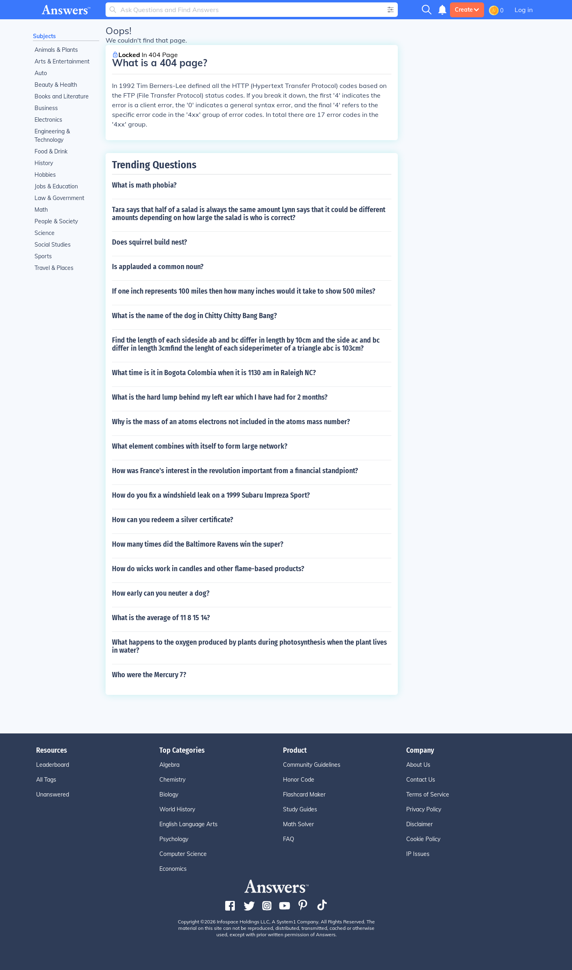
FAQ (288, 839)
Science (45, 233)
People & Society (56, 221)
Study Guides (300, 809)
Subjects (44, 36)
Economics (173, 868)
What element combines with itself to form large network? (199, 446)
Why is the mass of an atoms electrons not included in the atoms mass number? (231, 421)
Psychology (173, 839)
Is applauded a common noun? (158, 266)
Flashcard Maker (304, 794)
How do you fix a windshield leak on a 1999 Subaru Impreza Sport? (211, 495)
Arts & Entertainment (62, 61)
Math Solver (298, 824)
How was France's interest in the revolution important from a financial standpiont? (235, 470)
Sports (43, 256)
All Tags (46, 779)
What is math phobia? (144, 185)
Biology (168, 794)
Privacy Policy (423, 809)
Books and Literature (62, 96)
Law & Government (59, 198)
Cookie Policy (423, 839)
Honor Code (298, 779)
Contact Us (420, 779)
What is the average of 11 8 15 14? (161, 617)
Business (46, 108)
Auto (41, 73)
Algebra (169, 764)
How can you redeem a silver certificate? (172, 519)
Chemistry (172, 779)
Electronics (48, 119)
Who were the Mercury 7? (149, 674)
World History (177, 809)
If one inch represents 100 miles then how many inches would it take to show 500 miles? (243, 291)
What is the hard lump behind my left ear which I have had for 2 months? (220, 397)
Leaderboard (52, 764)
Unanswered (52, 794)
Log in (524, 10)
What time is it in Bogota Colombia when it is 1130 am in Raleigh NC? (214, 372)
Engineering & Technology (52, 135)
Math (41, 209)
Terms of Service (427, 794)
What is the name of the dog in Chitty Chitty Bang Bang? (194, 315)
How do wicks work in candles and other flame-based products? (208, 568)
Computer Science (183, 854)
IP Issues (418, 854)
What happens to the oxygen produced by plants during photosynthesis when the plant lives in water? (249, 646)
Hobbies (45, 174)
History (44, 163)
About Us (418, 764)
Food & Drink (51, 151)
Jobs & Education (56, 186)
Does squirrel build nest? (149, 242)
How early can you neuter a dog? (161, 593)
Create (467, 9)
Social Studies (53, 244)
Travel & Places (54, 268)
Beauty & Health (56, 84)
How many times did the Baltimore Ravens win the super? (197, 544)
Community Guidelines (311, 764)
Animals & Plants (56, 49)
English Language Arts (188, 824)
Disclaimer (419, 824)
